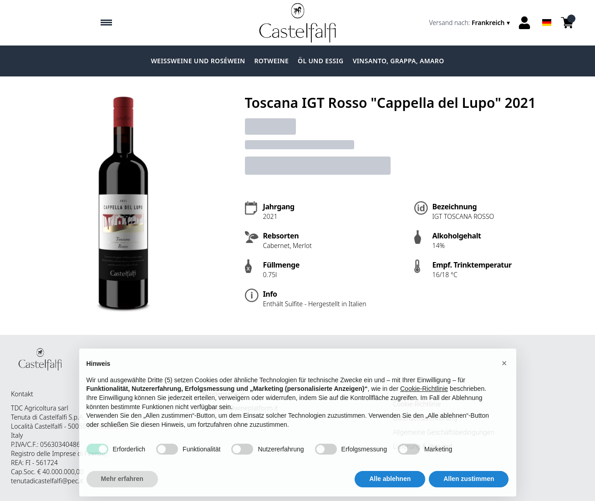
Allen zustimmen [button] (468, 483)
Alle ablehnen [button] (390, 483)
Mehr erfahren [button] (122, 483)
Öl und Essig (321, 60)
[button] (504, 368)
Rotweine (271, 60)
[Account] (524, 22)
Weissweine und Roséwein (198, 60)
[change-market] (470, 22)
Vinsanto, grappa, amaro (398, 60)
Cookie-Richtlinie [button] (424, 393)
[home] (297, 23)
